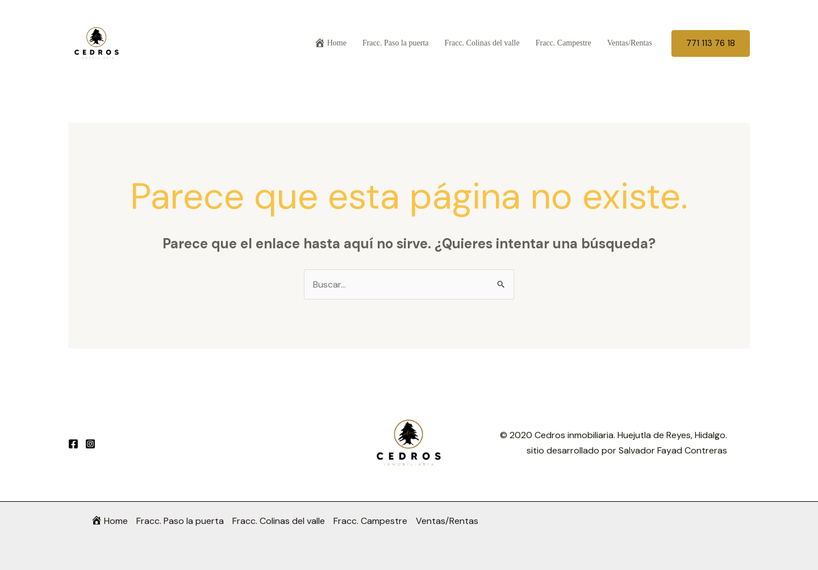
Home (330, 42)
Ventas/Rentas (629, 43)
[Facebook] (73, 444)
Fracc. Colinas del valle (482, 43)
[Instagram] (90, 444)
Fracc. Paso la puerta (395, 43)
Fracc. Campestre (563, 43)
